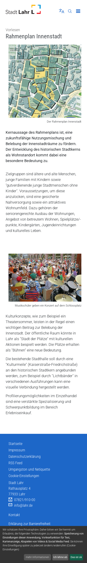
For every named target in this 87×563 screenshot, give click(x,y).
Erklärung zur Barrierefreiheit (29, 523)
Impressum (16, 450)
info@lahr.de (20, 505)
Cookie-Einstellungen (23, 475)
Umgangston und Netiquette (29, 469)
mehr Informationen (37, 557)
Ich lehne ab (60, 557)
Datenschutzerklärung (24, 456)
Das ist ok (76, 557)
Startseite (15, 443)
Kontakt (14, 515)
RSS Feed (15, 463)
